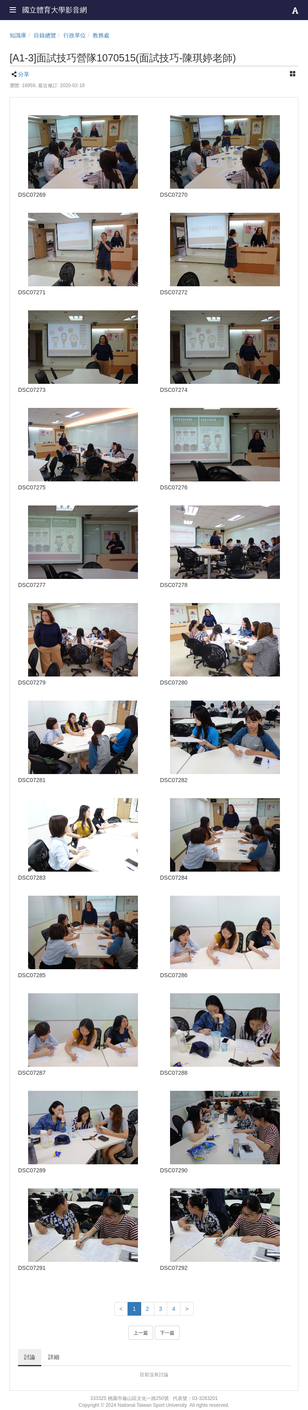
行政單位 (74, 35)
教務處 (101, 35)
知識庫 (18, 35)
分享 (23, 74)
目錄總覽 (45, 35)
